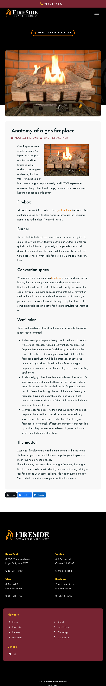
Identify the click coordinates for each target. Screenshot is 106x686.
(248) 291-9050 (14, 570)
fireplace (56, 278)
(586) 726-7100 (13, 595)
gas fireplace (64, 210)
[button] (11, 494)
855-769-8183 (53, 3)
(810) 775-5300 (63, 595)
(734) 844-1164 (63, 570)
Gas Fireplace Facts (56, 137)
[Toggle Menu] (96, 13)
